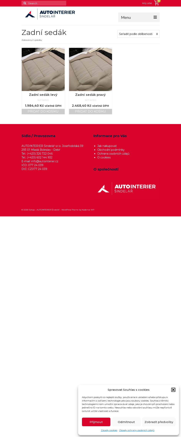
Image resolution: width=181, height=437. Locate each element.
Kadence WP (88, 210)
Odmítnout (126, 422)
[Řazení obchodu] (138, 34)
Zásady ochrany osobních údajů (136, 430)
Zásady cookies (109, 430)
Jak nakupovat (107, 146)
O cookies (104, 157)
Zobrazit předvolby (159, 422)
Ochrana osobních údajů (113, 153)
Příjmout (96, 422)
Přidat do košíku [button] (43, 111)
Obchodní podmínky (111, 149)
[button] (173, 390)
